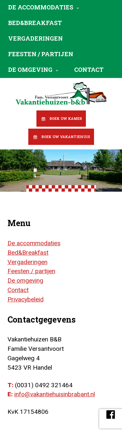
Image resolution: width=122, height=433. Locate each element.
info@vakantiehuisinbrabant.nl (54, 394)
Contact (88, 69)
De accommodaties (40, 7)
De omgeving (30, 69)
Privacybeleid (25, 299)
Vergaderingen (35, 38)
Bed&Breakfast (35, 23)
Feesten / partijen (40, 54)
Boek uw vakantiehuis (65, 136)
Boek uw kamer (65, 118)
